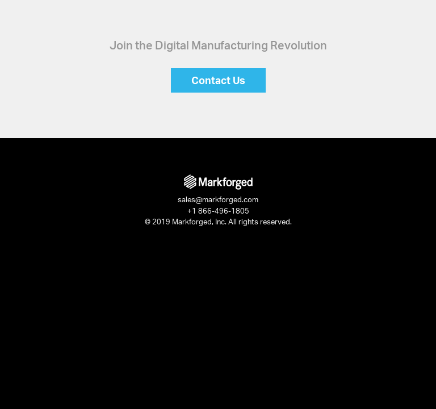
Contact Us (218, 80)
